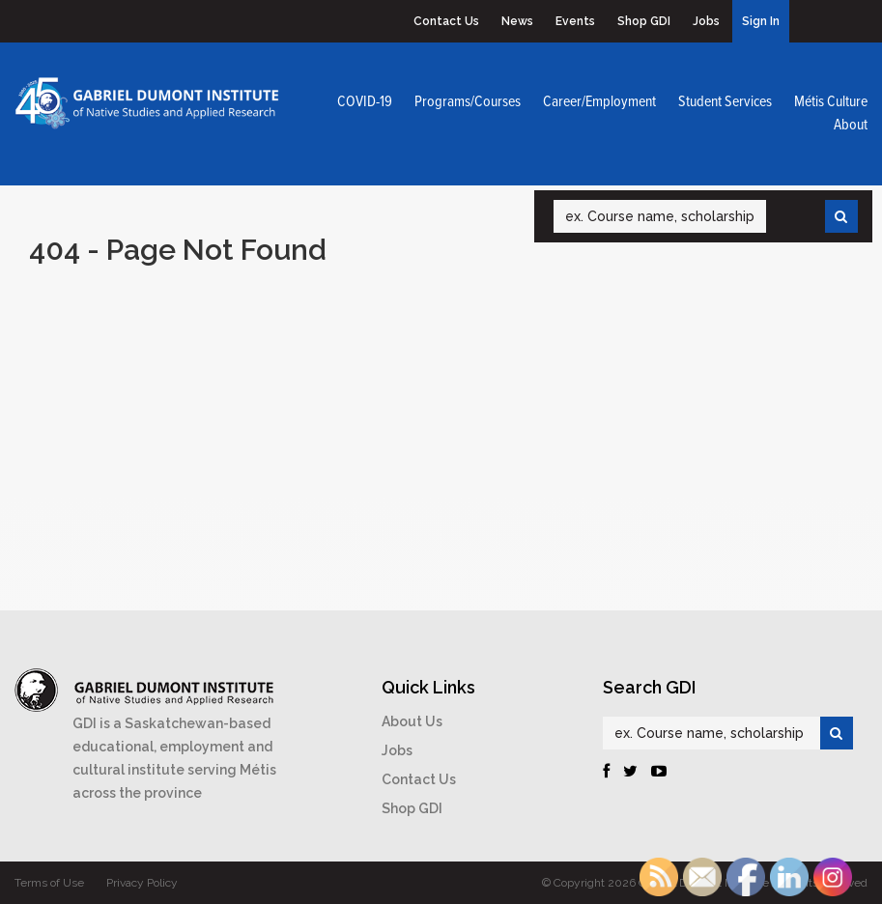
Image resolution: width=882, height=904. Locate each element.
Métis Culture (831, 102)
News (517, 21)
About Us (412, 721)
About (851, 125)
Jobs (706, 21)
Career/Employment (599, 102)
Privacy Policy (142, 883)
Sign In (761, 21)
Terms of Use (49, 883)
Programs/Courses (467, 102)
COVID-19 (364, 102)
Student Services (725, 102)
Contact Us (446, 21)
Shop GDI (643, 21)
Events (575, 21)
